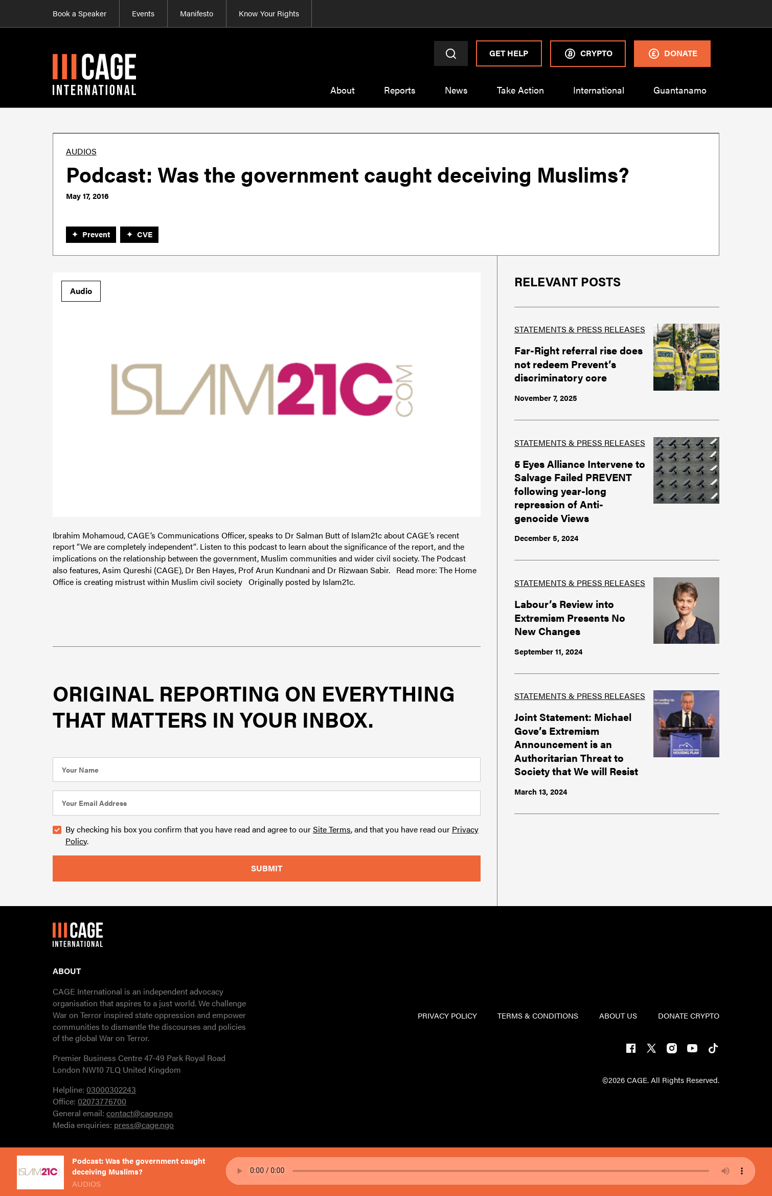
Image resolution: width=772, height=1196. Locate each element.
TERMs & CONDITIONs (537, 1015)
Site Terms (332, 829)
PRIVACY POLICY (447, 1015)
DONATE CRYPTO (688, 1015)
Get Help (508, 53)
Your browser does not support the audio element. (490, 1171)
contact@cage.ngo (139, 1113)
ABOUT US (618, 1015)
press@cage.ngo (144, 1125)
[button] (343, 95)
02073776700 (102, 1101)
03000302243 (111, 1089)
